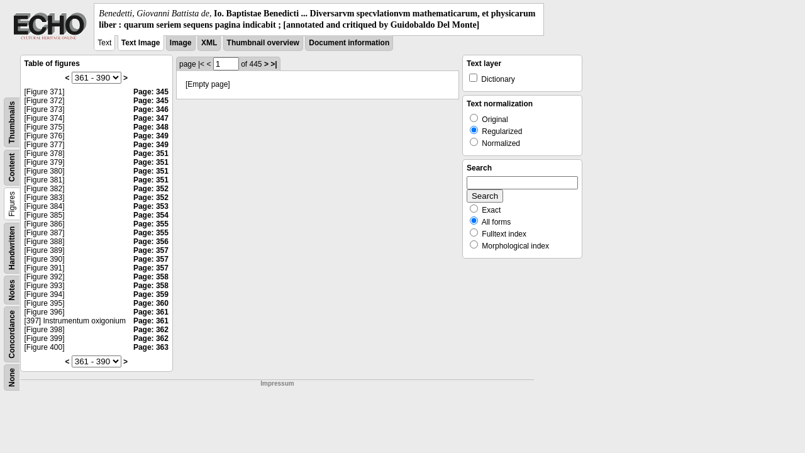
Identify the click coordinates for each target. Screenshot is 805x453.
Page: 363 (151, 347)
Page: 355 (151, 224)
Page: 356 (151, 241)
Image (181, 42)
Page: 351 (151, 153)
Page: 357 (151, 250)
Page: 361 (151, 312)
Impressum (277, 383)
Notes (12, 290)
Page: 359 (151, 294)
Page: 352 (151, 188)
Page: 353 (151, 206)
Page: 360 (151, 303)
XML (209, 42)
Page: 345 (151, 91)
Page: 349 (151, 135)
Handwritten (12, 248)
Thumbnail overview (263, 42)
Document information (349, 42)
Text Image (140, 42)
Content (12, 168)
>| (273, 64)
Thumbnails (12, 122)
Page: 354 (151, 215)
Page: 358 (151, 276)
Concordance (12, 334)
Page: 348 (151, 127)
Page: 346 (151, 109)
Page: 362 (151, 329)
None (12, 377)
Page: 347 (151, 118)
